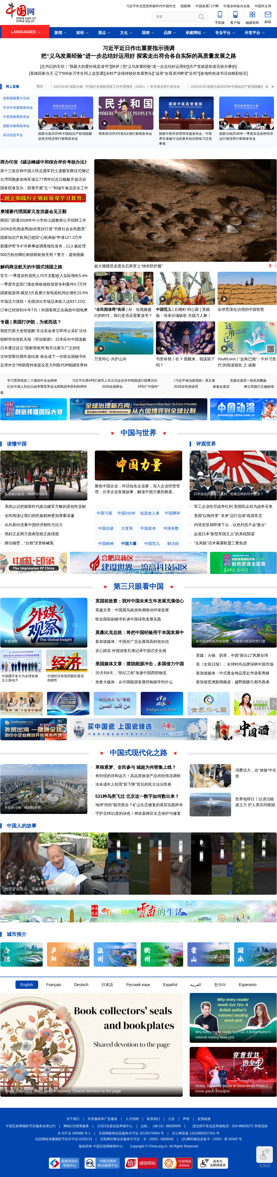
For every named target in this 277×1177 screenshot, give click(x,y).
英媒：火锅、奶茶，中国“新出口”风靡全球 (232, 655)
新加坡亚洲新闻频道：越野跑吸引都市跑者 (233, 682)
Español (170, 984)
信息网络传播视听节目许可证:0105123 (63, 1139)
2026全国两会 (112, 387)
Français (53, 984)
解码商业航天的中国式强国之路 (31, 267)
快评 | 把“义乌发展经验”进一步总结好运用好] (150, 66)
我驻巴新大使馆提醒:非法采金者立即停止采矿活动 (43, 330)
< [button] (267, 86)
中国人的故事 (21, 826)
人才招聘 (132, 1119)
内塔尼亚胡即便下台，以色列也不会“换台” (230, 524)
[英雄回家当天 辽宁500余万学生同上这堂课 (66, 73)
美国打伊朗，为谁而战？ (37, 322)
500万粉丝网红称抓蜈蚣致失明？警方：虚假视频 (42, 254)
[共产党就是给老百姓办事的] (212, 66)
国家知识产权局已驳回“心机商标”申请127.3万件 (41, 237)
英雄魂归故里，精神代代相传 (26, 494)
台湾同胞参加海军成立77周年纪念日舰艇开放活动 (43, 179)
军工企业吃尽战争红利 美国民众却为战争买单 (233, 506)
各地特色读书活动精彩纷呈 (223, 73)
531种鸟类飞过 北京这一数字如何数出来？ (137, 796)
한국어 (220, 984)
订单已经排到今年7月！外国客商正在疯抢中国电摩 (44, 310)
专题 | (6, 322)
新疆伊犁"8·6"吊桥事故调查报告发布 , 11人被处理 (43, 246)
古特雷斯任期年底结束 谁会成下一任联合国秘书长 (43, 356)
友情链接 (204, 1119)
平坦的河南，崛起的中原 (22, 807)
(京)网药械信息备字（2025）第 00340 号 (212, 1139)
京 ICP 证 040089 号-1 (74, 1133)
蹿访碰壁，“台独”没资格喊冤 (29, 543)
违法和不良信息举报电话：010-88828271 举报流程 (230, 1126)
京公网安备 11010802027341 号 (195, 1133)
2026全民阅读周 (14, 229)
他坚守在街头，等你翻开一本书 (31, 889)
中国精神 (106, 544)
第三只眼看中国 (138, 586)
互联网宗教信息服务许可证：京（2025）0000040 (136, 1139)
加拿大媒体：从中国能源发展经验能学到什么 (134, 682)
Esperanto (248, 984)
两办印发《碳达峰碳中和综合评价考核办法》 (44, 162)
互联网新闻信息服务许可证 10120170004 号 (131, 1133)
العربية (195, 984)
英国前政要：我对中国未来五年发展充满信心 (139, 601)
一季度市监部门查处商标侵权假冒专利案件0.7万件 (43, 284)
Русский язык (138, 984)
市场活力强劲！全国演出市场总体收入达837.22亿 (43, 301)
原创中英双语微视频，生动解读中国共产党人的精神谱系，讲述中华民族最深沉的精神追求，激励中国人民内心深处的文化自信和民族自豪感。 (137, 492)
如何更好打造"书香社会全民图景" (57, 229)
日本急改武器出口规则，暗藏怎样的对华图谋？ (228, 494)
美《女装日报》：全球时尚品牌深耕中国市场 (234, 664)
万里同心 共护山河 (110, 359)
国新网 (185, 6)
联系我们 (153, 1119)
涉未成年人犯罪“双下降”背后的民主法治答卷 (133, 784)
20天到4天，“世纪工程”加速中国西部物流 (130, 673)
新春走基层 (221, 387)
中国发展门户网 (207, 6)
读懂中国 (17, 444)
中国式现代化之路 (138, 753)
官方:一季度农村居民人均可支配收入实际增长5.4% (44, 275)
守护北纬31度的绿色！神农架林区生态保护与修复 (138, 813)
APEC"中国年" (148, 387)
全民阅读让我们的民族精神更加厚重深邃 (39, 515)
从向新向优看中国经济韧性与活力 (34, 524)
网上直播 (12, 87)
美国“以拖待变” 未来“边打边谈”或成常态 (228, 515)
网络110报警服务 (76, 1126)
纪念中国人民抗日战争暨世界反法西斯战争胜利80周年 (47, 387)
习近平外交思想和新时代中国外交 (151, 6)
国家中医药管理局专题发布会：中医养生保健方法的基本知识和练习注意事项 (185, 139)
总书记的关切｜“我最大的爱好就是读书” (75, 66)
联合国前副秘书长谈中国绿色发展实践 (128, 619)
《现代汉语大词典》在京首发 (119, 266)
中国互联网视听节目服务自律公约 (31, 1126)
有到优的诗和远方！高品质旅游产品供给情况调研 (138, 776)
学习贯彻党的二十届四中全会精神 (32, 380)
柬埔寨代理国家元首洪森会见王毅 (33, 211)
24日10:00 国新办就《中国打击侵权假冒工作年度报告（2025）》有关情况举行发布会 (116, 87)
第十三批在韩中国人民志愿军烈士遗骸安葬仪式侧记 (44, 171)
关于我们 (73, 1119)
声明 (186, 1119)
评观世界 (206, 444)
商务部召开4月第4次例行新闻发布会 (125, 134)
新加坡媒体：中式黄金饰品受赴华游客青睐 (233, 673)
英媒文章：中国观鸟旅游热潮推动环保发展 (132, 610)
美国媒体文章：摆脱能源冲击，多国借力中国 (139, 663)
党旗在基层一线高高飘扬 (248, 380)
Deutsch (81, 984)
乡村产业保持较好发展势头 (129, 73)
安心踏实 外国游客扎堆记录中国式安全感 (130, 650)
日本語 (107, 984)
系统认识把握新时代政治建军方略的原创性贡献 (45, 506)
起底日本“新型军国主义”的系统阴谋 (224, 534)
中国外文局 (263, 6)
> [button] (272, 86)
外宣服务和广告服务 (102, 1119)
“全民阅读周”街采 (109, 309)
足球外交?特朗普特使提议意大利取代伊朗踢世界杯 (44, 365)
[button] (273, 208)
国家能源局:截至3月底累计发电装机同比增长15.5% (44, 293)
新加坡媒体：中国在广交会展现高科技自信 (132, 641)
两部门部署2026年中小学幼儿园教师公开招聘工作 (43, 220)
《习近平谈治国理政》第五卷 (193, 380)
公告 (171, 1119)
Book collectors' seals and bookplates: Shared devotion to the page (63, 1091)
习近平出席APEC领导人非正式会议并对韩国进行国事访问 (114, 380)
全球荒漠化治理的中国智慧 (241, 309)
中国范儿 (163, 309)
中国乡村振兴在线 (236, 6)
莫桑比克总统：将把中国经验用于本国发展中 (139, 632)
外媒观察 (11, 641)
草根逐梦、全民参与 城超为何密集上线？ (135, 767)
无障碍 (264, 1157)
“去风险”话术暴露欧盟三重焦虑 (220, 543)
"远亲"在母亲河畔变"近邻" (176, 73)
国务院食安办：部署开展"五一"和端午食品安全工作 (44, 188)
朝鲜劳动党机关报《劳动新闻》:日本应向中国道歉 (43, 339)
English (26, 984)
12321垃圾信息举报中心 (115, 1126)
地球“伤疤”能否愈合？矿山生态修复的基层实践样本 (139, 805)
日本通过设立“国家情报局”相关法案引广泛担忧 (40, 348)
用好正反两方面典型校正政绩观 (32, 534)
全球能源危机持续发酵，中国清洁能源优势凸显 (230, 641)
